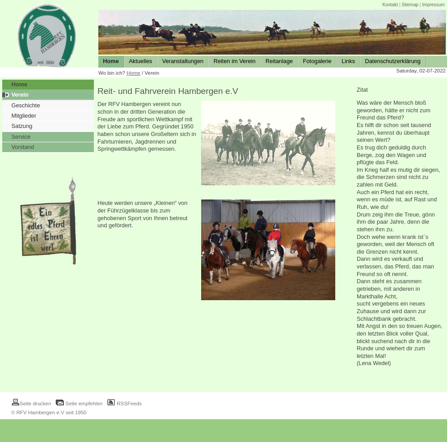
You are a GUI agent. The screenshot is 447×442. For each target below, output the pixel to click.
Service (21, 136)
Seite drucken (31, 403)
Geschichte (26, 105)
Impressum (433, 4)
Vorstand (23, 147)
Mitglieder (24, 115)
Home (133, 73)
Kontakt (390, 4)
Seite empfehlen (78, 403)
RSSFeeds (124, 403)
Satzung (22, 126)
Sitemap (409, 4)
